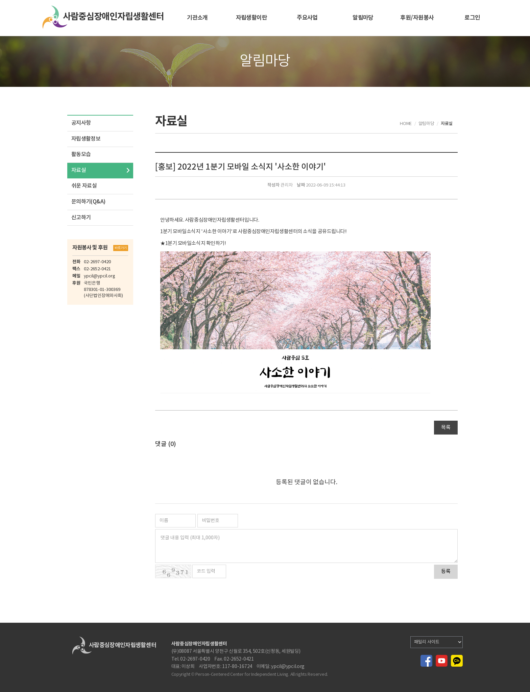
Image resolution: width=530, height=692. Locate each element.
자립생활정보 (85, 139)
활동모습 (81, 154)
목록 (446, 427)
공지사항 (81, 123)
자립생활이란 (251, 17)
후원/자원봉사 (417, 17)
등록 (446, 571)
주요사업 (307, 17)
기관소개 (197, 17)
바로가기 (121, 248)
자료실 (78, 170)
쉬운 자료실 (84, 186)
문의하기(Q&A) (88, 202)
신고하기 (81, 218)
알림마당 (363, 17)
